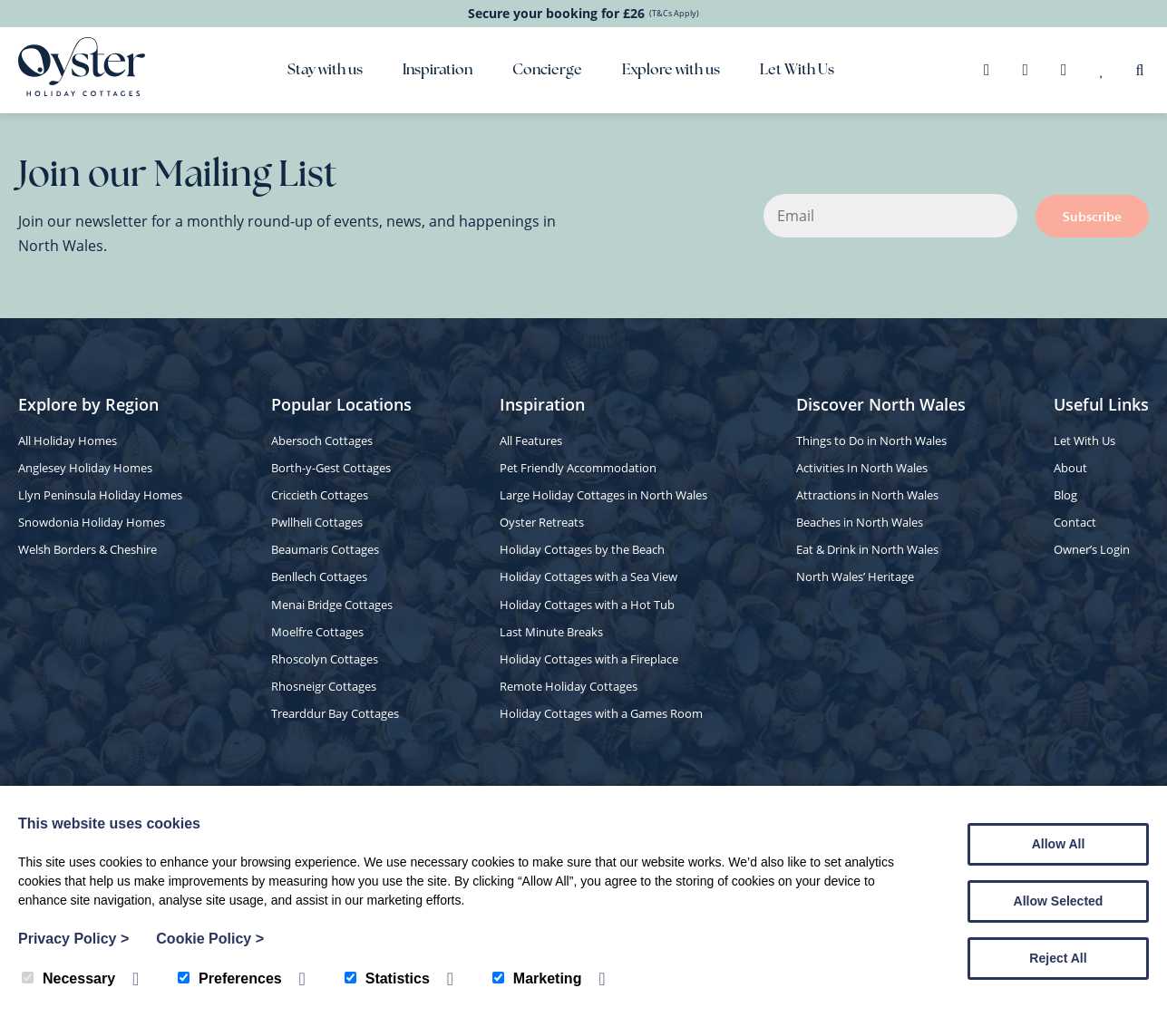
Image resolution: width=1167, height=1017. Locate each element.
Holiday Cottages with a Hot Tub (587, 604)
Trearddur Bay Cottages (335, 713)
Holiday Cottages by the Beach (582, 549)
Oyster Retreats (542, 522)
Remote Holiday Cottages (568, 686)
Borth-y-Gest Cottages (331, 468)
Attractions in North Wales (867, 495)
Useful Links (1101, 404)
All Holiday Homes (67, 440)
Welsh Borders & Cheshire (87, 549)
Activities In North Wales (862, 468)
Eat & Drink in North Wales (867, 549)
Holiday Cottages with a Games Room (601, 713)
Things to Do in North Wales (871, 440)
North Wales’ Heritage (855, 576)
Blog (1065, 495)
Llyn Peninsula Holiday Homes (100, 495)
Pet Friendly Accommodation (578, 468)
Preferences (230, 978)
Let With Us (797, 70)
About (1070, 468)
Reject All (1057, 958)
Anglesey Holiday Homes (85, 468)
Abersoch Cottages (322, 440)
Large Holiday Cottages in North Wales (603, 495)
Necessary (68, 978)
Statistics (387, 978)
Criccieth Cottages (319, 495)
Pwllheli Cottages (317, 522)
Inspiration (437, 70)
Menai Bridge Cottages (332, 604)
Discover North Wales (881, 404)
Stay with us (325, 70)
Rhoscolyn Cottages (324, 659)
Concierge (547, 70)
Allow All (1058, 844)
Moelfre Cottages (317, 632)
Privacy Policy (73, 938)
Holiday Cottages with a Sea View (588, 576)
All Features (531, 440)
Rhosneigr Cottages (323, 686)
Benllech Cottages (319, 576)
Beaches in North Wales (859, 522)
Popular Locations (341, 404)
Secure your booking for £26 (583, 13)
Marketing (537, 978)
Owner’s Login (1092, 549)
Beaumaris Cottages (325, 549)
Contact (1075, 522)
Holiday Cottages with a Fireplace (589, 659)
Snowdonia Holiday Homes (91, 522)
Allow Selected (1059, 901)
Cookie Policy (210, 938)
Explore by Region (88, 404)
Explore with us (671, 70)
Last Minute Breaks (551, 632)
